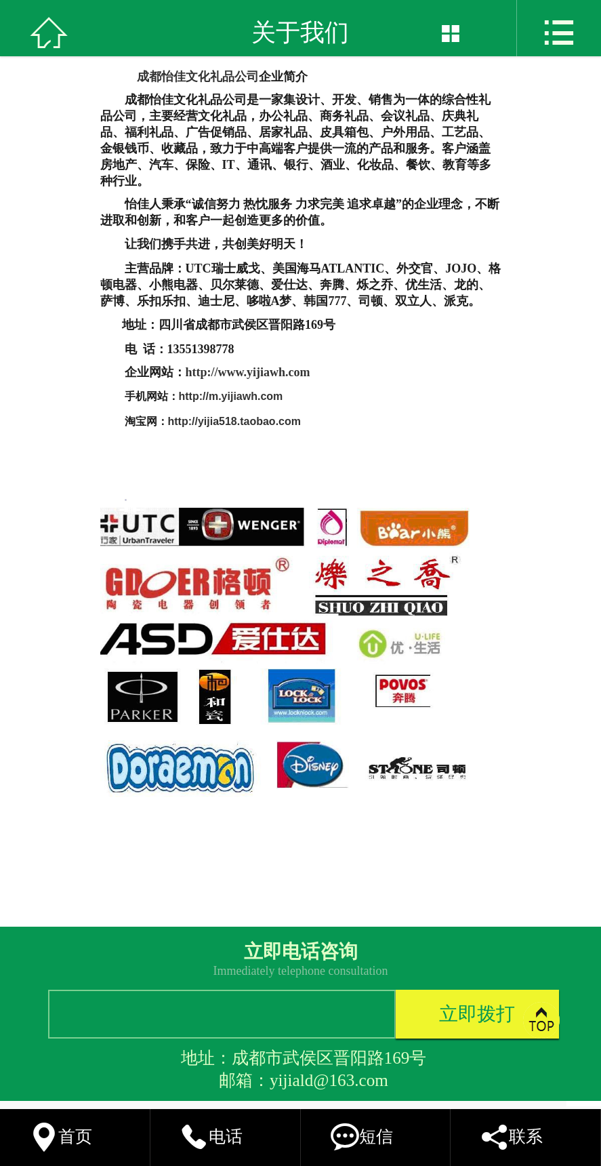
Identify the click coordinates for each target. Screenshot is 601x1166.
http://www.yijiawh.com (248, 372)
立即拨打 (477, 1013)
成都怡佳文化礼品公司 (198, 76)
